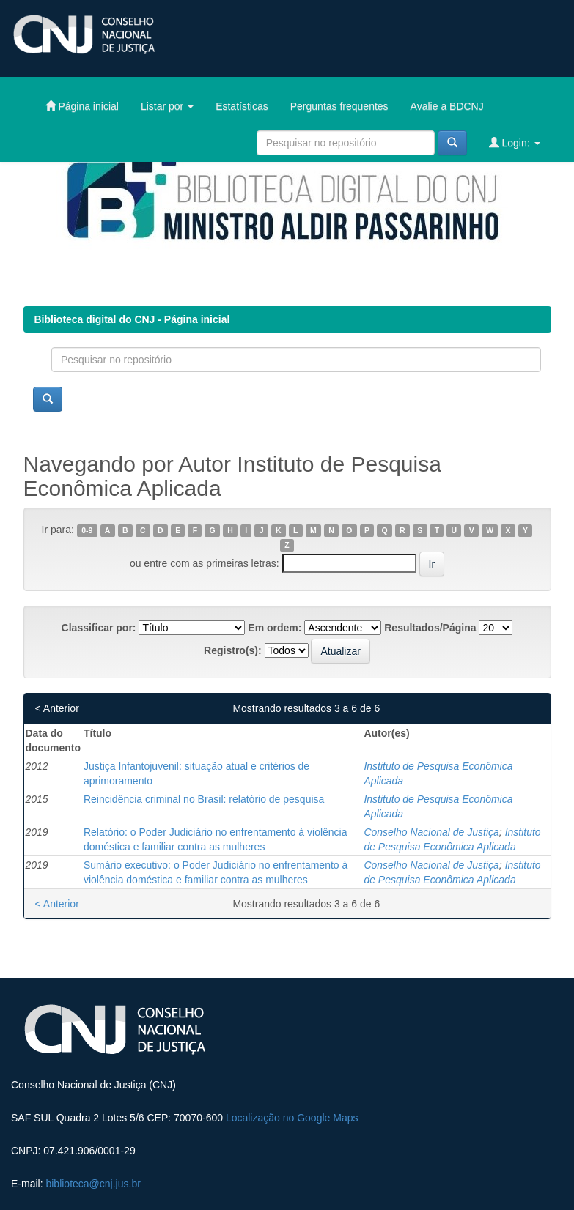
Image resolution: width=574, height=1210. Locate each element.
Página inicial (82, 106)
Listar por (167, 106)
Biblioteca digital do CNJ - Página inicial (132, 319)
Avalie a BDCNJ (447, 106)
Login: (514, 142)
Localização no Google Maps (292, 1118)
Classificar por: (99, 628)
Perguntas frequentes (339, 106)
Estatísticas (242, 106)
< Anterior (57, 708)
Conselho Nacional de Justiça (431, 832)
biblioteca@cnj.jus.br (92, 1183)
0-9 (86, 530)
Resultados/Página (430, 628)
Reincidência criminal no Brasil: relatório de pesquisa (204, 799)
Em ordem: (274, 628)
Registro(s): (233, 650)
